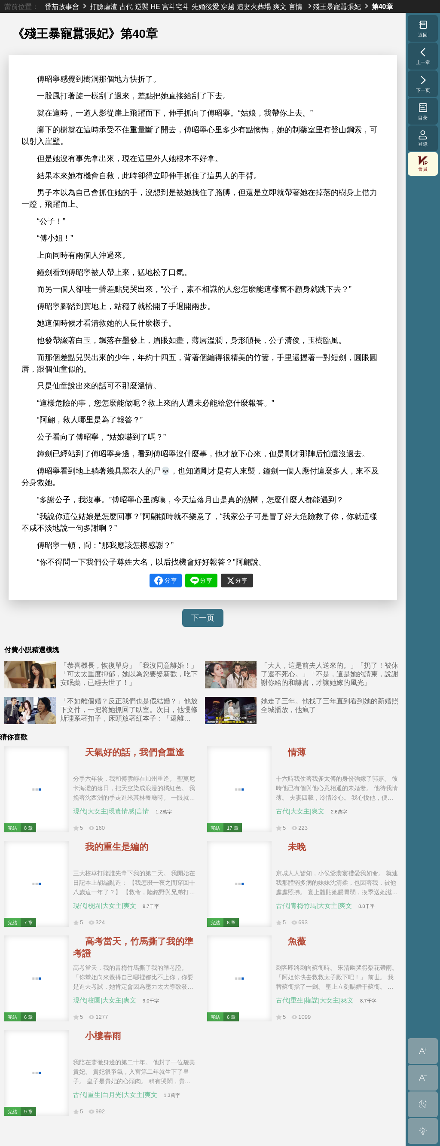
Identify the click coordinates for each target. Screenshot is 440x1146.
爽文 (280, 6)
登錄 (423, 138)
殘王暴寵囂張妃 (337, 6)
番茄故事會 (62, 6)
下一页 (202, 618)
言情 (295, 6)
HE (155, 6)
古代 (126, 6)
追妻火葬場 (254, 6)
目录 (423, 111)
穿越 (228, 6)
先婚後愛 (205, 6)
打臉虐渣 (103, 6)
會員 (423, 163)
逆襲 (142, 6)
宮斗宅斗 (175, 6)
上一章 (423, 56)
